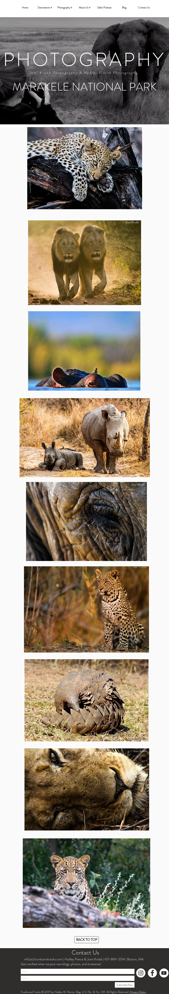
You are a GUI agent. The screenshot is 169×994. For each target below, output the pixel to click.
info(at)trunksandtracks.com (42, 959)
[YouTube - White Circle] (163, 973)
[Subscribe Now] (125, 985)
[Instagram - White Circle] (140, 973)
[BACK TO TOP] (86, 939)
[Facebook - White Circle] (152, 973)
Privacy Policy (138, 992)
